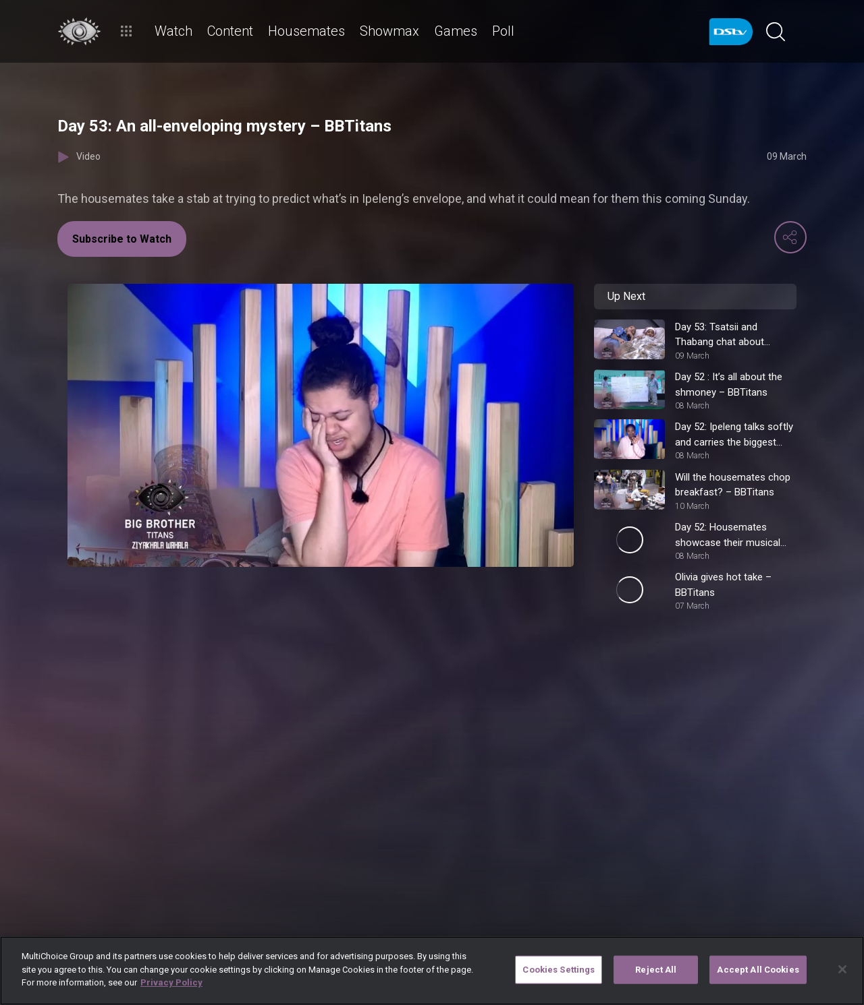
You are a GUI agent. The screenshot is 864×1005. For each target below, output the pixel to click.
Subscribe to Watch (121, 239)
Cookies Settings (558, 970)
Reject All (655, 970)
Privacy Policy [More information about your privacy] (171, 982)
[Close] (842, 969)
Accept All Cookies (758, 970)
